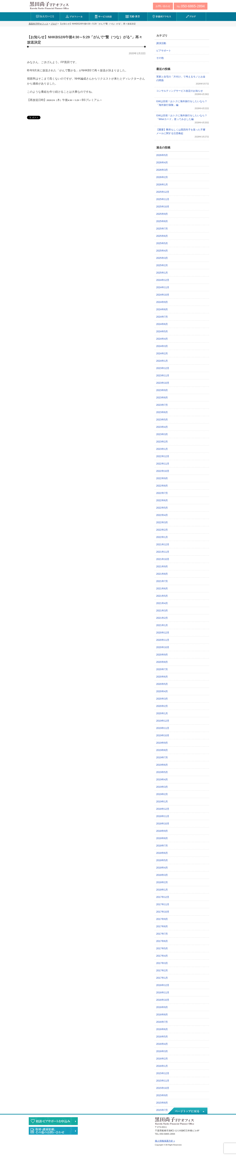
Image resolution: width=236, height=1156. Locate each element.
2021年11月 (162, 551)
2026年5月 (162, 155)
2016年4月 (162, 1043)
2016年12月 (162, 985)
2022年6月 (162, 500)
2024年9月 (162, 302)
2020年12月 (162, 632)
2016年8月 (162, 1014)
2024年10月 (162, 294)
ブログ (191, 16)
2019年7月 (162, 757)
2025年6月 (162, 236)
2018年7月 (162, 845)
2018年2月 (162, 882)
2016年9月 (162, 1007)
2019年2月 (162, 794)
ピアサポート (163, 50)
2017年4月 (162, 955)
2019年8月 (162, 750)
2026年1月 (162, 184)
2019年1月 (162, 801)
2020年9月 (162, 654)
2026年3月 (162, 169)
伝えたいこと (45, 16)
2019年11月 (162, 728)
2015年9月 (162, 1095)
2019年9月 (162, 742)
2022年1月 (162, 537)
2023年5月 (162, 419)
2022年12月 (162, 456)
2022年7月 (162, 493)
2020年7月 (162, 669)
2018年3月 (162, 875)
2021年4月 (162, 603)
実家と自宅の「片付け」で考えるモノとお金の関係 (180, 78)
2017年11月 (162, 904)
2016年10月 (162, 999)
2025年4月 (162, 250)
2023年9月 (162, 390)
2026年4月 (162, 162)
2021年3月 (162, 610)
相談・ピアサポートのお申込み (53, 1121)
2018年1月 (162, 889)
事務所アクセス (162, 16)
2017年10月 (162, 911)
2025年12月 (162, 191)
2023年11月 (162, 375)
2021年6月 (162, 588)
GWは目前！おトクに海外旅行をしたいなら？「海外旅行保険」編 (181, 103)
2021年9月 (162, 566)
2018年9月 (162, 830)
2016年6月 (162, 1029)
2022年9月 (162, 478)
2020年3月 (162, 698)
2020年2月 (162, 706)
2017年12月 (162, 897)
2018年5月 (162, 860)
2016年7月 (162, 1021)
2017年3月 (162, 963)
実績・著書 (132, 16)
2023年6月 (162, 412)
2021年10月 (162, 559)
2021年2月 (162, 617)
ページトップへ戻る (187, 1111)
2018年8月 (162, 838)
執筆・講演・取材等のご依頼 (53, 1131)
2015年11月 (162, 1080)
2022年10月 (162, 471)
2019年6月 (162, 764)
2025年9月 (162, 213)
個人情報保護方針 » (165, 1141)
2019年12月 (162, 720)
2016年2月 (162, 1058)
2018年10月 (162, 823)
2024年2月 (162, 353)
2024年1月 (162, 360)
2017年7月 (162, 933)
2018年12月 (162, 808)
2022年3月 (162, 522)
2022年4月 (162, 515)
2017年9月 (162, 919)
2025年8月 (162, 221)
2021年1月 (162, 625)
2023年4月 (162, 426)
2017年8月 (162, 926)
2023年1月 (162, 449)
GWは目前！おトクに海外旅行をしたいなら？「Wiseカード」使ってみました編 (181, 117)
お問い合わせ (163, 6)
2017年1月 (162, 977)
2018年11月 (162, 816)
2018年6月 (162, 853)
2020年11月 (162, 640)
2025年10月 (162, 206)
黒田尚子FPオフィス (49, 5)
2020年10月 (162, 647)
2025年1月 (162, 272)
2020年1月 (162, 713)
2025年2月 (162, 265)
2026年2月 (162, 177)
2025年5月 (162, 243)
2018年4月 (162, 867)
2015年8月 (162, 1102)
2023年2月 (162, 441)
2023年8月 (162, 397)
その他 (160, 57)
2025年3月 (162, 258)
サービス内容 (103, 16)
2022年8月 (162, 485)
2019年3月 (162, 786)
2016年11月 (162, 992)
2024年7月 (162, 316)
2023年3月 (162, 434)
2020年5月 (162, 684)
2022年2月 (162, 529)
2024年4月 (162, 338)
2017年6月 (162, 941)
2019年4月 (162, 779)
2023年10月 (162, 382)
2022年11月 (162, 463)
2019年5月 (162, 772)
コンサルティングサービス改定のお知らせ (179, 90)
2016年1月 (162, 1066)
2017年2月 (162, 970)
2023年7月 (162, 404)
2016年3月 (162, 1051)
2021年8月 (162, 573)
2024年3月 (162, 346)
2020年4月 (162, 691)
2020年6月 (162, 676)
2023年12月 (162, 368)
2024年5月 (162, 331)
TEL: (190, 6)
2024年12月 (162, 280)
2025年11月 (162, 199)
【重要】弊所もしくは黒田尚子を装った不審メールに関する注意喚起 (180, 131)
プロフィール (74, 16)
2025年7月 (162, 228)
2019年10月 (162, 735)
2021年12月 (162, 544)
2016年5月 (162, 1036)
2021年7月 (162, 581)
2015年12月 (162, 1073)
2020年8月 (162, 662)
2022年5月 (162, 507)
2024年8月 (162, 309)
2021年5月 (162, 595)
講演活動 (161, 43)
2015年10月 (162, 1088)
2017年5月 (162, 948)
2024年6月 (162, 324)
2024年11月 (162, 287)
